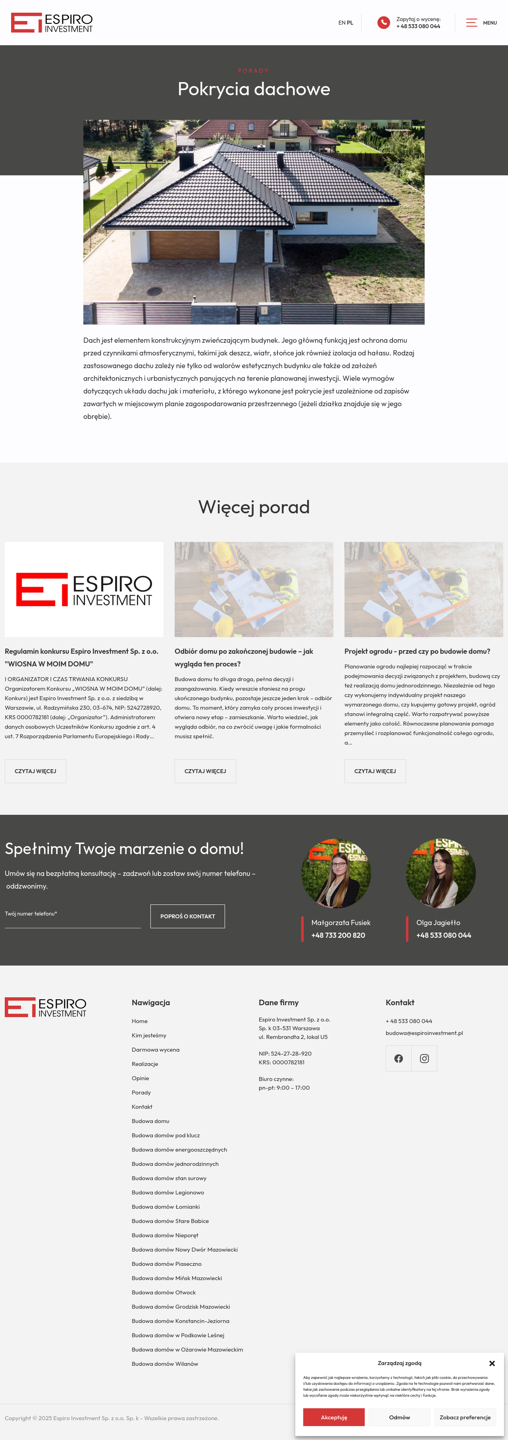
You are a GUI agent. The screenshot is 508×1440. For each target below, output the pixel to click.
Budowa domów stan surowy (169, 1178)
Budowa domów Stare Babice (170, 1221)
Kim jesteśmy (149, 1035)
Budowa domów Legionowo (168, 1192)
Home (140, 1021)
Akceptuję (334, 1417)
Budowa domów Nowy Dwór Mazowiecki (185, 1249)
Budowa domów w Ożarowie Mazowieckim (187, 1349)
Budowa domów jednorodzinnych (175, 1163)
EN (342, 22)
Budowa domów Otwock (164, 1292)
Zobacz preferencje (465, 1417)
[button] (492, 1363)
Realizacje (145, 1064)
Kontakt (142, 1106)
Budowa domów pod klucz (166, 1135)
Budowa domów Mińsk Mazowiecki (177, 1278)
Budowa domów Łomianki (166, 1206)
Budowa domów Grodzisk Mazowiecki (181, 1306)
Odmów (399, 1417)
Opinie (140, 1078)
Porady (141, 1092)
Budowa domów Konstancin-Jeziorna (180, 1321)
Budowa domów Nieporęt (165, 1235)
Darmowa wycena (155, 1049)
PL (350, 22)
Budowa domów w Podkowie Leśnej (178, 1335)
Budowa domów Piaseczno (167, 1263)
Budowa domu (150, 1121)
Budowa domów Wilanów (165, 1363)
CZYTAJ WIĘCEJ (35, 771)
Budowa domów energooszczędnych (179, 1149)
